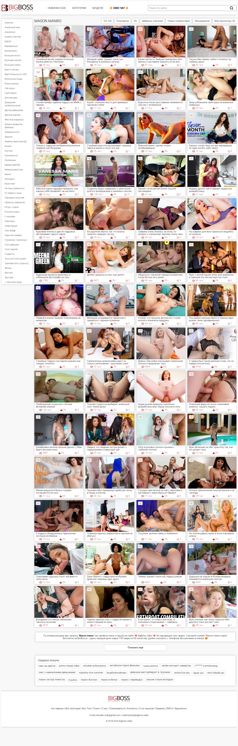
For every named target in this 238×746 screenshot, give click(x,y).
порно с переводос (132, 679)
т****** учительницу (206, 665)
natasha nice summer (91, 672)
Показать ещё (135, 647)
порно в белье (109, 679)
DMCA (169, 708)
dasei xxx (198, 672)
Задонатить (180, 708)
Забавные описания (152, 21)
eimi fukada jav (215, 672)
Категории (79, 8)
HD (135, 21)
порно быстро (89, 679)
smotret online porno (94, 665)
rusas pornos (151, 665)
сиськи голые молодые (159, 679)
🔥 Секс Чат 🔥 (119, 8)
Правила (159, 708)
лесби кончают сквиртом (176, 665)
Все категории (72, 708)
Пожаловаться (117, 708)
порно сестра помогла (52, 679)
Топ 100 (107, 21)
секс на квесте (47, 665)
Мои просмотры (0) (224, 21)
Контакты (132, 708)
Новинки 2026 (57, 8)
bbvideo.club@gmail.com (108, 715)
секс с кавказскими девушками (57, 672)
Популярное (122, 21)
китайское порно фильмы (125, 665)
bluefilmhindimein (116, 672)
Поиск (96, 708)
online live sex (182, 672)
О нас (104, 708)
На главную (57, 708)
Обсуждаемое (202, 21)
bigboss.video (125, 721)
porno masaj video (69, 665)
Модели (97, 8)
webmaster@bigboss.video (135, 715)
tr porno (73, 679)
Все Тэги (86, 708)
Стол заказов (146, 708)
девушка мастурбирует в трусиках (150, 672)
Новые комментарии (179, 21)
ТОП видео (125, 638)
